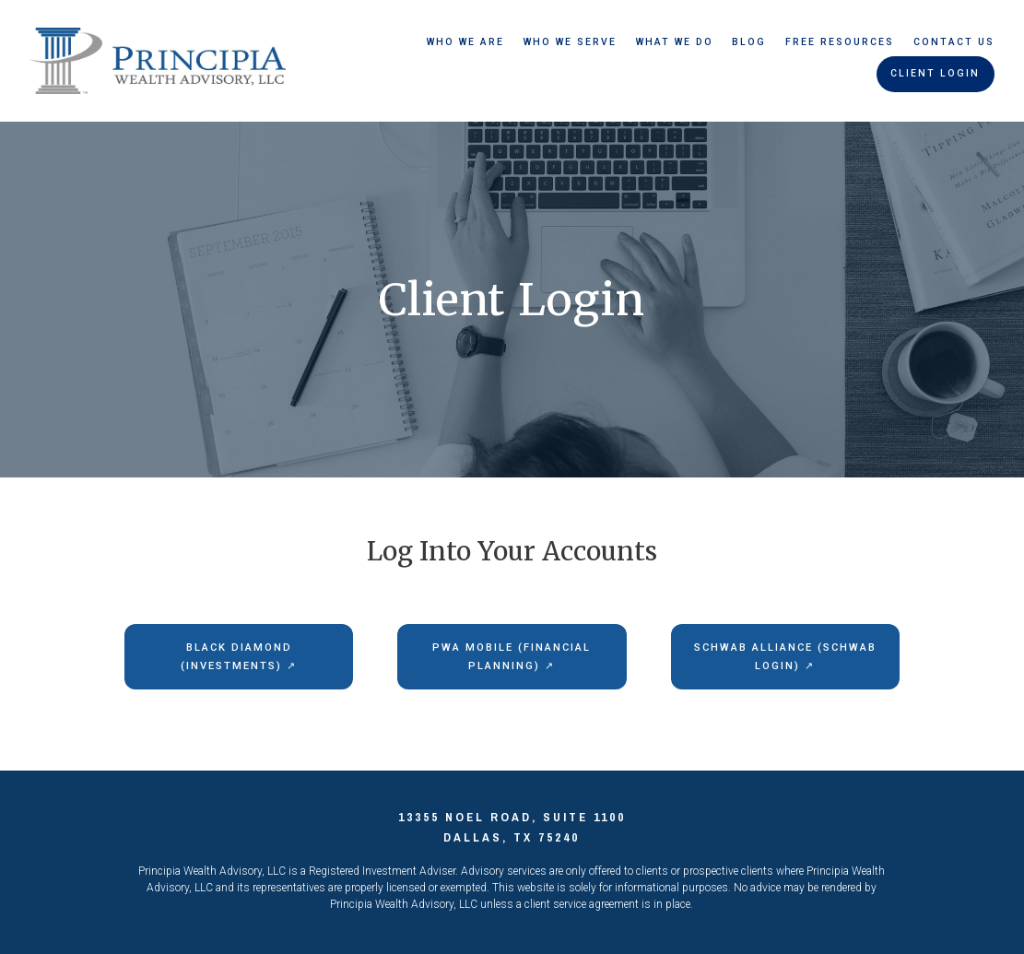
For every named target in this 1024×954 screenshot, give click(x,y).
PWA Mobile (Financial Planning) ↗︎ (511, 657)
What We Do (674, 42)
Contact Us (954, 42)
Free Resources (839, 42)
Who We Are (465, 42)
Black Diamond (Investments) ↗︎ (239, 657)
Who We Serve (570, 42)
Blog (749, 42)
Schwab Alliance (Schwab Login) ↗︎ (785, 657)
